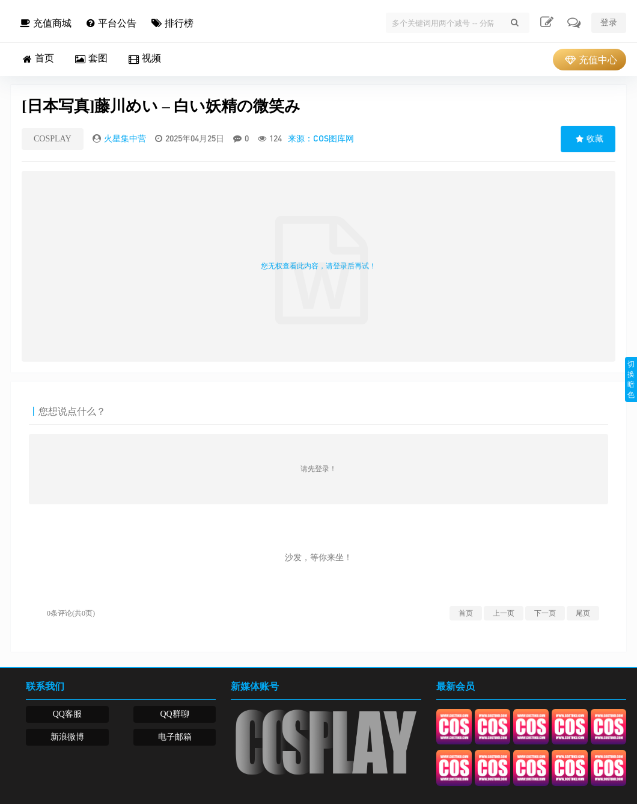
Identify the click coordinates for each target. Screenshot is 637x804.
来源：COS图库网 (321, 138)
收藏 (588, 139)
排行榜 (171, 23)
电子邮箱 (175, 736)
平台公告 (110, 23)
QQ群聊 (174, 714)
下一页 (545, 613)
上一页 (503, 613)
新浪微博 (67, 736)
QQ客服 (67, 714)
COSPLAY (53, 138)
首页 (466, 613)
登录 (608, 22)
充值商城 (44, 23)
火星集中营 (125, 138)
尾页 (583, 613)
